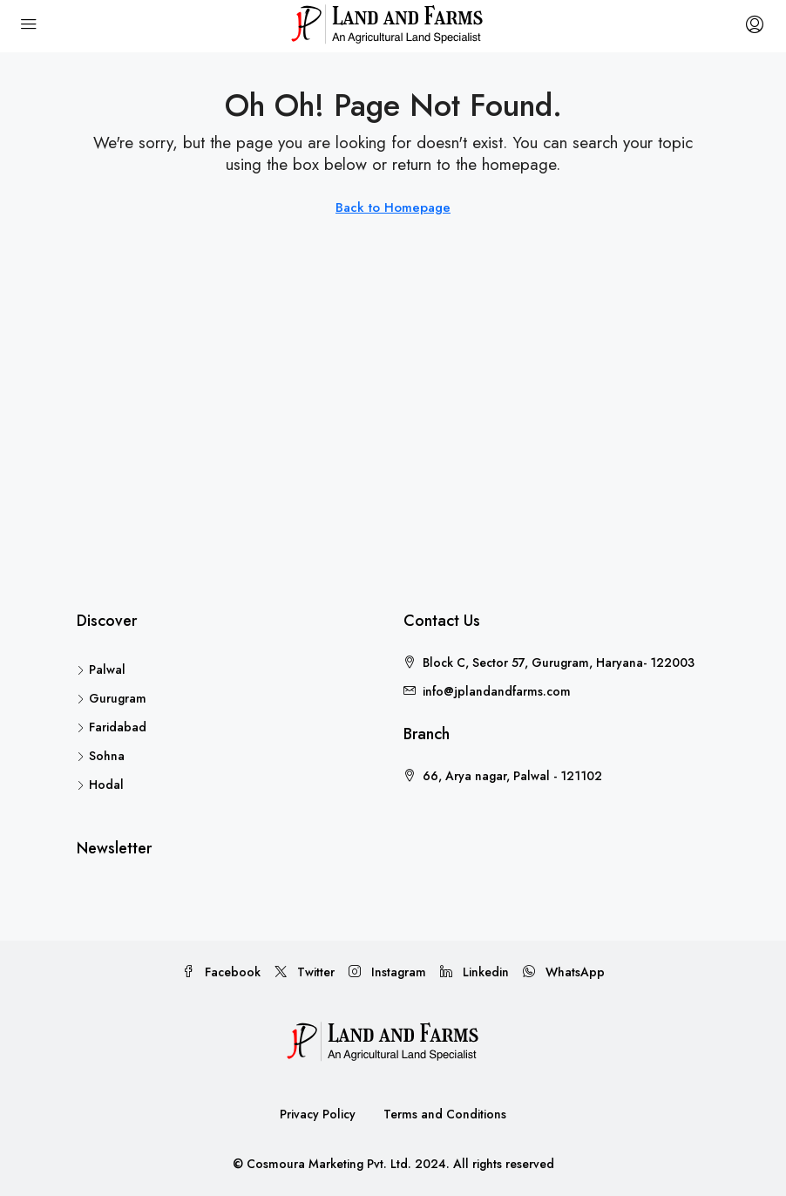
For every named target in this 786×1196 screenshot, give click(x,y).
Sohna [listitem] (101, 755)
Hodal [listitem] (100, 784)
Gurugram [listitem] (111, 698)
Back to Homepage (393, 207)
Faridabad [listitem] (111, 727)
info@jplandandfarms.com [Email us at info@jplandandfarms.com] (497, 691)
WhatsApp (564, 972)
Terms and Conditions (444, 1114)
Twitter (304, 972)
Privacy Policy (318, 1114)
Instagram (387, 972)
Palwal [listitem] (101, 669)
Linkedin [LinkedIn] (474, 972)
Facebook (221, 972)
